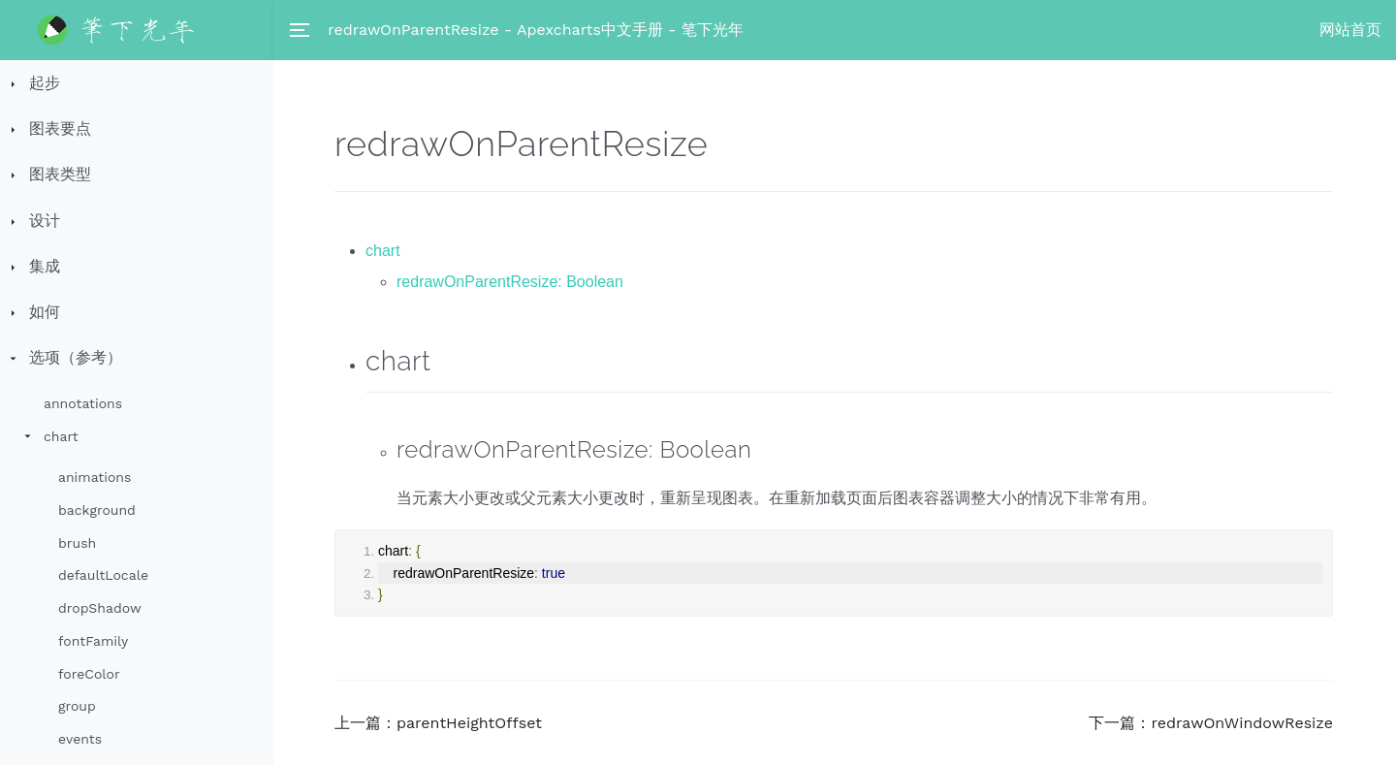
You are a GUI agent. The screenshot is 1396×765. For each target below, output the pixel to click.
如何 (44, 312)
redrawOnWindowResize (1242, 723)
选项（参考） (75, 357)
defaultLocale (103, 575)
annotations (83, 403)
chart (61, 436)
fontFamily (93, 641)
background (97, 510)
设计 (44, 220)
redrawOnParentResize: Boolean (510, 281)
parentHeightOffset (469, 723)
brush (77, 543)
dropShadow (100, 608)
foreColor (89, 674)
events (80, 739)
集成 (44, 266)
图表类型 (60, 174)
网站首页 (1350, 29)
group (77, 706)
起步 (44, 83)
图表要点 (60, 128)
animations (94, 477)
